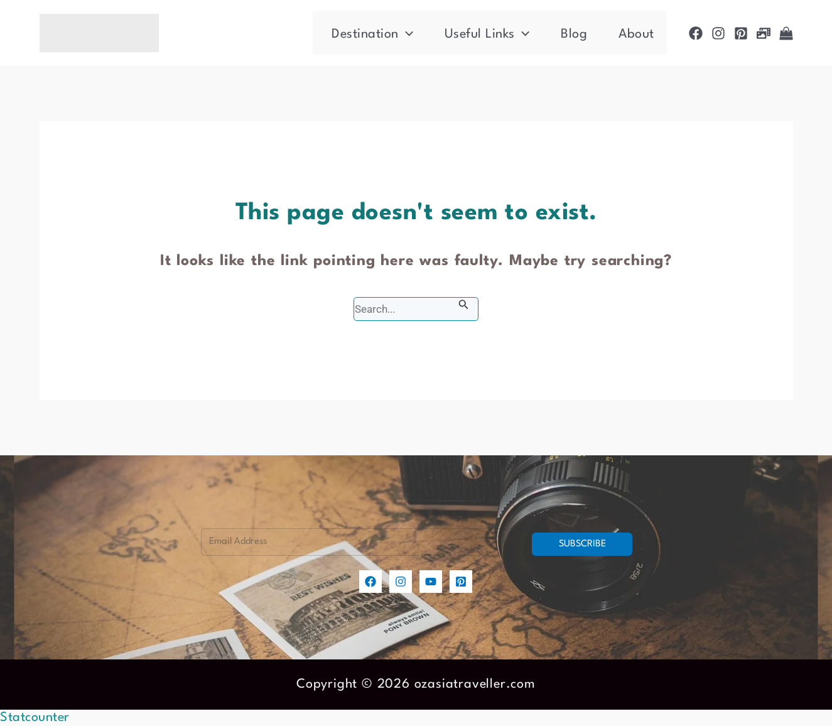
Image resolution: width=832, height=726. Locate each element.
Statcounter (35, 718)
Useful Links (487, 34)
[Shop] (786, 33)
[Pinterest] (741, 33)
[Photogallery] (763, 33)
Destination (372, 34)
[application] (406, 34)
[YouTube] (430, 581)
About (636, 34)
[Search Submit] (463, 305)
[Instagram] (718, 33)
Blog (574, 34)
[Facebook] (696, 33)
